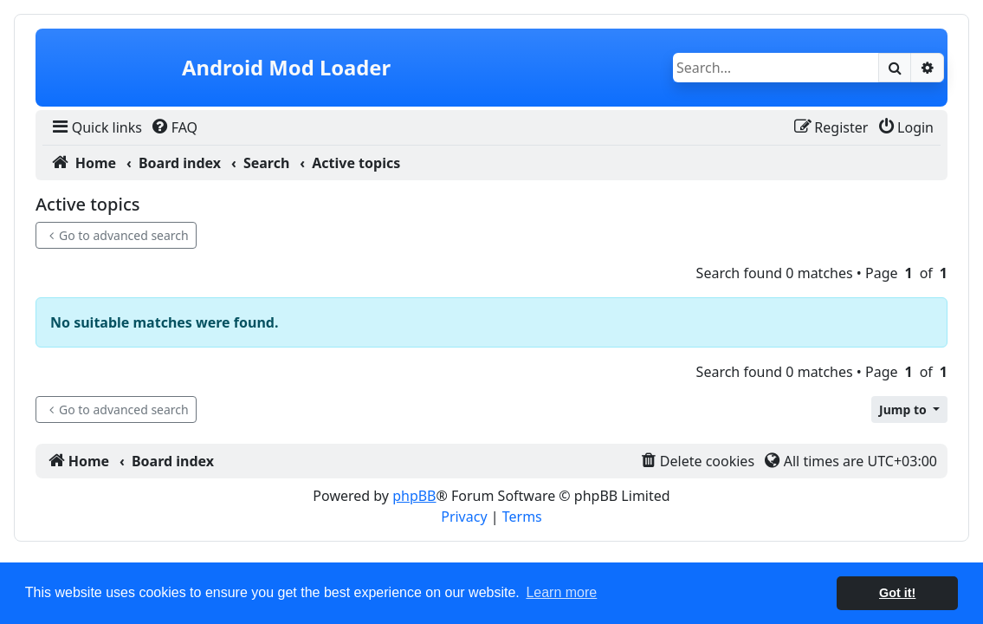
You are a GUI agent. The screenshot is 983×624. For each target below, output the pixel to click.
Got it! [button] (897, 593)
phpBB (414, 495)
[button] (909, 409)
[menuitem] (96, 127)
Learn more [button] (561, 592)
